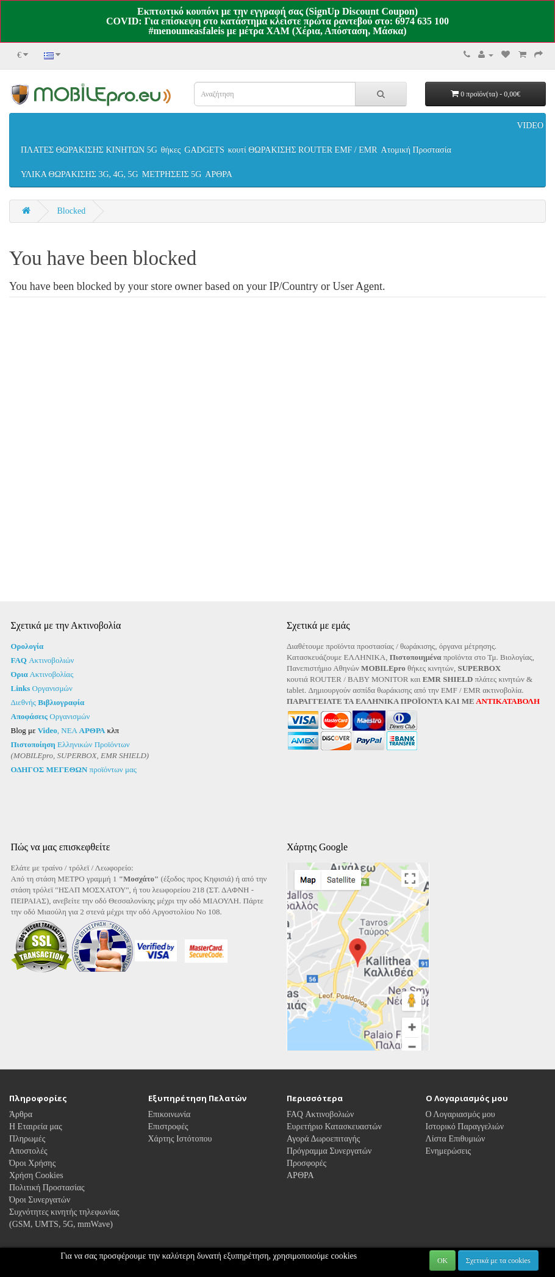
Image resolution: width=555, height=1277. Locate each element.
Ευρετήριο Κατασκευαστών (334, 1141)
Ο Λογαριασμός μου (460, 1129)
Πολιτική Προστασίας (47, 1202)
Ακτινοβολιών (42, 660)
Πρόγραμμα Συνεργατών (329, 1166)
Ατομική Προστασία (416, 149)
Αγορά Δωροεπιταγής (323, 1154)
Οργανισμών (42, 688)
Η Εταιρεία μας (35, 1141)
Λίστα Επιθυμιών (455, 1154)
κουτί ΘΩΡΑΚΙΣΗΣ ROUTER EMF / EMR (303, 149)
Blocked (71, 210)
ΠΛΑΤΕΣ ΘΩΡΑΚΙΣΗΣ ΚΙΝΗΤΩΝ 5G (89, 149)
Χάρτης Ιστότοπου (180, 1154)
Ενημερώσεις (448, 1166)
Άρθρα (20, 1129)
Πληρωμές (27, 1154)
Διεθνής (48, 702)
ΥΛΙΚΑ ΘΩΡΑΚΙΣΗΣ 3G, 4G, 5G (79, 174)
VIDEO (530, 125)
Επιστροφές (168, 1141)
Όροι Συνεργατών (39, 1215)
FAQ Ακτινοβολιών (320, 1129)
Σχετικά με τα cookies (498, 1260)
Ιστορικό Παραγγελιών (465, 1141)
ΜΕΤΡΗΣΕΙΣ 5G (172, 174)
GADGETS (204, 149)
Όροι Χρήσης (32, 1178)
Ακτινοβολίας (42, 674)
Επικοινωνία (169, 1129)
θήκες (171, 149)
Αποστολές (28, 1166)
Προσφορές (306, 1178)
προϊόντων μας (74, 769)
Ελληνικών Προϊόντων (70, 744)
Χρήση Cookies (36, 1190)
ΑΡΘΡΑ (218, 174)
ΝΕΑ (83, 730)
